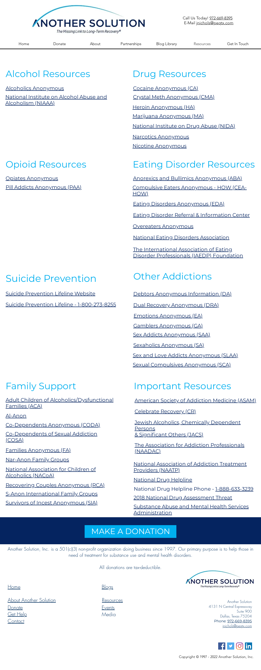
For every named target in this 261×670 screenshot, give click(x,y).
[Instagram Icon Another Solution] (239, 646)
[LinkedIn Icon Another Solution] (248, 646)
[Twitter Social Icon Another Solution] (230, 646)
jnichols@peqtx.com (214, 22)
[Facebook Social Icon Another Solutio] (221, 646)
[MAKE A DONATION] (130, 531)
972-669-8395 (221, 18)
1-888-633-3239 (234, 489)
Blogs (107, 586)
